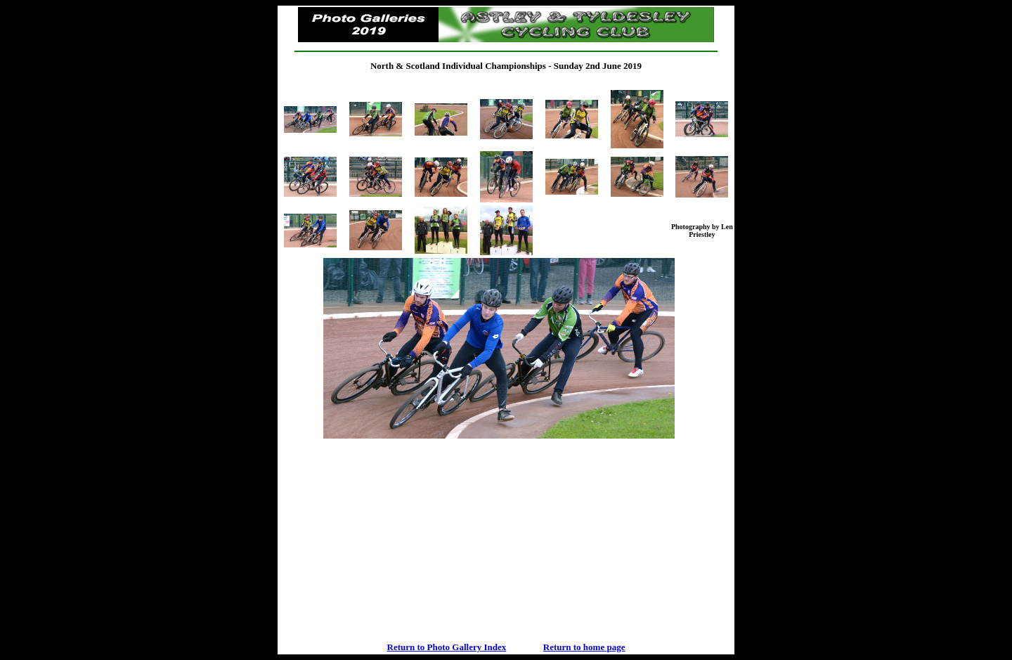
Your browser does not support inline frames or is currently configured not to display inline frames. (506, 440)
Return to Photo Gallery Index (447, 647)
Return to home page (584, 647)
